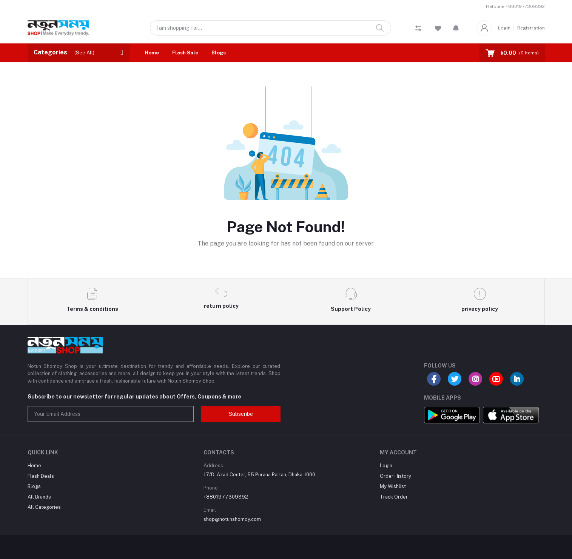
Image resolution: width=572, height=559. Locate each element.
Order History (395, 476)
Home (152, 53)
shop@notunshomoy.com (232, 519)
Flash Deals (41, 476)
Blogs (218, 53)
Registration (531, 28)
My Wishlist (393, 486)
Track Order (394, 497)
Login (504, 28)
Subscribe (241, 414)
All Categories (44, 507)
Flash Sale (185, 53)
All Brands (39, 497)
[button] (456, 28)
